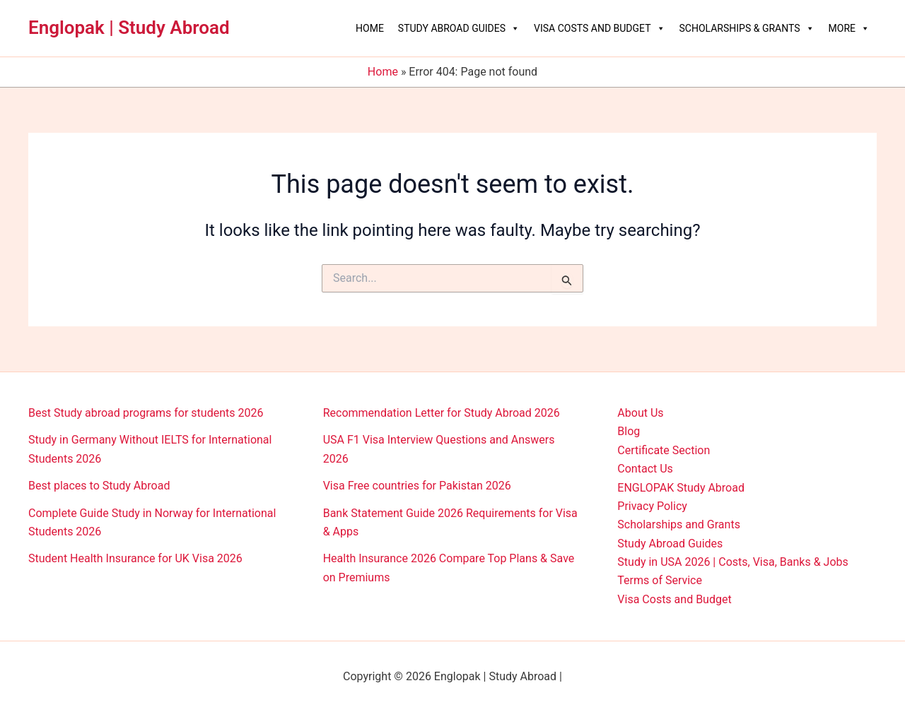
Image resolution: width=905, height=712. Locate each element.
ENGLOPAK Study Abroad (681, 487)
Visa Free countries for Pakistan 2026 (417, 485)
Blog (628, 431)
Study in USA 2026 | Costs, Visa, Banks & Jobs (732, 562)
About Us (640, 413)
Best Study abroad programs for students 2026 (145, 413)
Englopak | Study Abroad (129, 27)
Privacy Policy (652, 506)
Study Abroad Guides (459, 28)
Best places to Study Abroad (99, 485)
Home (370, 28)
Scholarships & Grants (746, 28)
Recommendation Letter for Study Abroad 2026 (441, 413)
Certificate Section (663, 450)
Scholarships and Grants (678, 524)
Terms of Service (659, 580)
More (849, 28)
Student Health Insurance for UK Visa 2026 (135, 558)
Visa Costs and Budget (599, 28)
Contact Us (645, 468)
